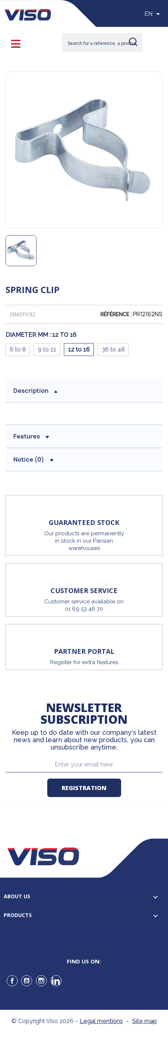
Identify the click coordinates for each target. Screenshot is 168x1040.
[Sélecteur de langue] (153, 14)
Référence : (116, 314)
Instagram (41, 980)
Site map (144, 1021)
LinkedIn (56, 980)
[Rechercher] (102, 42)
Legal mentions (101, 1021)
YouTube (26, 980)
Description (35, 391)
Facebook (12, 980)
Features (31, 436)
